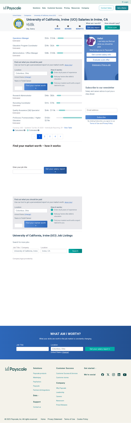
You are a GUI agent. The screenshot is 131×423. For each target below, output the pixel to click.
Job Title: (20, 345)
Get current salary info (101, 54)
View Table (68, 128)
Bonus (57, 27)
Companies (27, 15)
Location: (18, 70)
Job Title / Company (21, 247)
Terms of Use (94, 123)
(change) (28, 77)
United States (17, 15)
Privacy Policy (107, 123)
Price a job (112, 27)
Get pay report (93, 27)
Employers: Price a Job (101, 65)
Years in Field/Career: (22, 81)
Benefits (80, 27)
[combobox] (30, 73)
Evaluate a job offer (101, 60)
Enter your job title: (20, 167)
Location (44, 247)
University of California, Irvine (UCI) (45, 15)
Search (75, 251)
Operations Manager (21, 38)
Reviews (68, 27)
